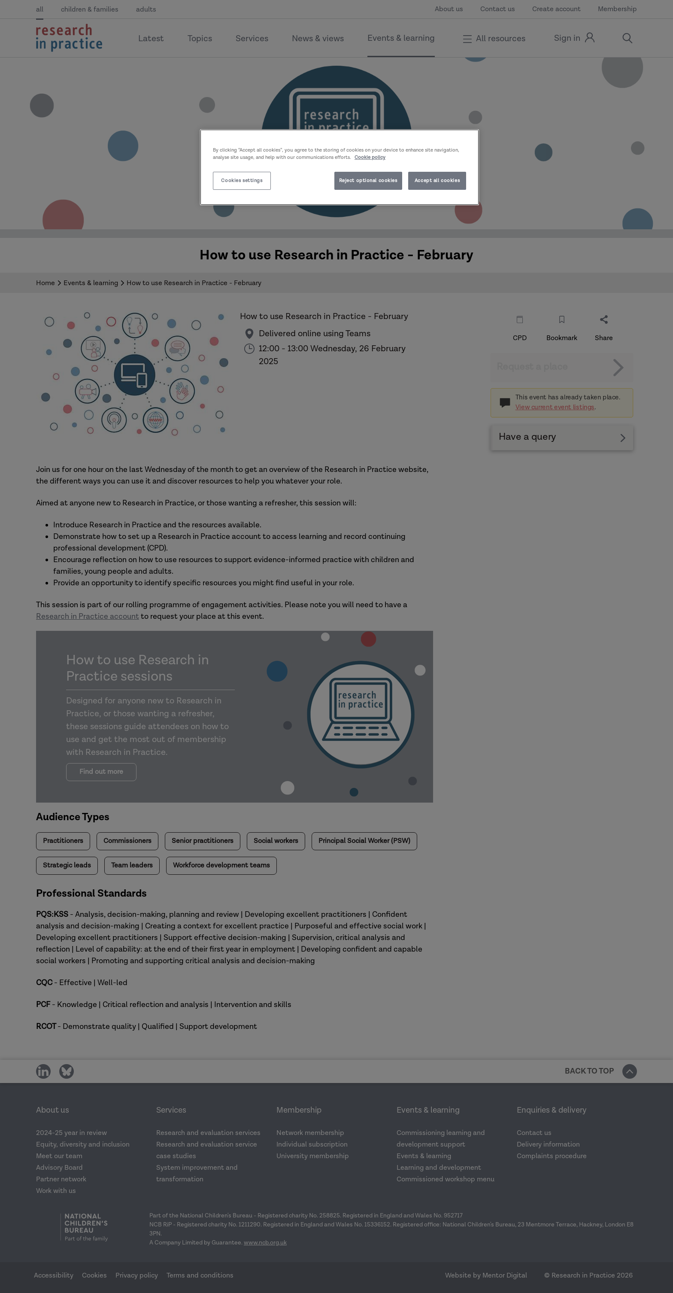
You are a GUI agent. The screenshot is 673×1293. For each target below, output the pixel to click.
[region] (339, 167)
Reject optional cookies (368, 180)
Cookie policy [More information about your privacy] (370, 157)
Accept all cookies (437, 180)
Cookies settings (241, 180)
